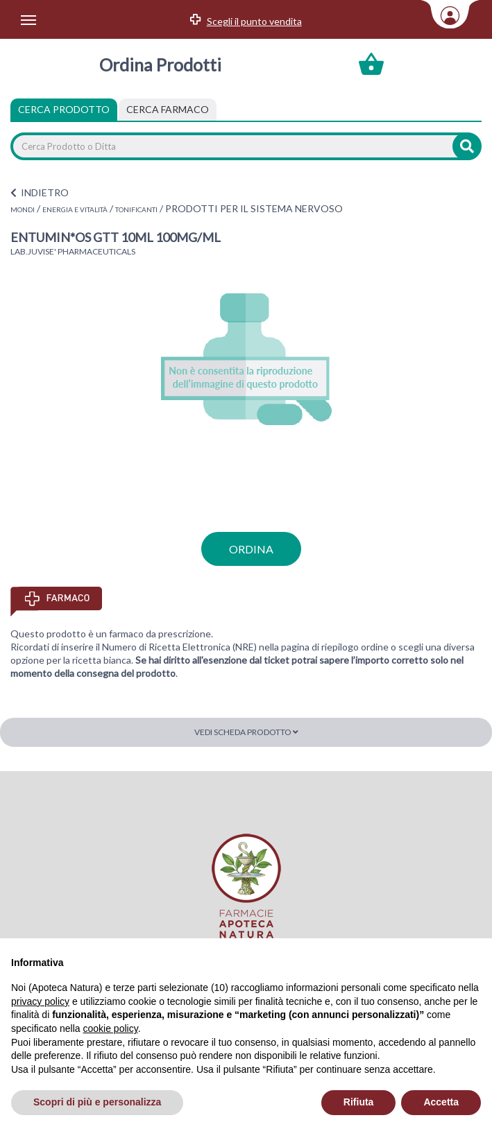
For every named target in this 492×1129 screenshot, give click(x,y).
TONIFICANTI (136, 209)
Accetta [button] (441, 1102)
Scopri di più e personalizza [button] (97, 1102)
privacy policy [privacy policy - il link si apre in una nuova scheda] (40, 1001)
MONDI (22, 209)
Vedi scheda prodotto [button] (246, 732)
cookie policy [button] (110, 1028)
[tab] (168, 109)
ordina (251, 548)
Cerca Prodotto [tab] (64, 109)
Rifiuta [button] (358, 1102)
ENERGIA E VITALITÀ (75, 209)
